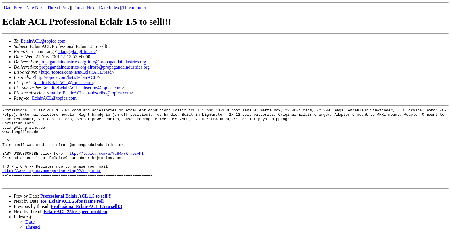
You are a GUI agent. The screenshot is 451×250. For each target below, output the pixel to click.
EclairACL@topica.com (43, 41)
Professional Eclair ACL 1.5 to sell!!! (76, 211)
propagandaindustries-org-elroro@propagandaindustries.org (94, 67)
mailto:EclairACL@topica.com (64, 82)
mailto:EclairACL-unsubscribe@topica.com (90, 92)
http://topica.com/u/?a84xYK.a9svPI (105, 162)
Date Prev (13, 7)
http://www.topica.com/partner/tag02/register (51, 183)
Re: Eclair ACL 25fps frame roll (72, 216)
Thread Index (134, 7)
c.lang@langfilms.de (77, 51)
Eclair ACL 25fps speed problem (76, 227)
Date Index (109, 7)
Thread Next (84, 7)
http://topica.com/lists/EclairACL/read (76, 72)
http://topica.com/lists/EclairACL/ (66, 77)
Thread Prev (58, 7)
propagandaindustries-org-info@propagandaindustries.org (92, 61)
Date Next (34, 7)
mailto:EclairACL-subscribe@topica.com (83, 87)
